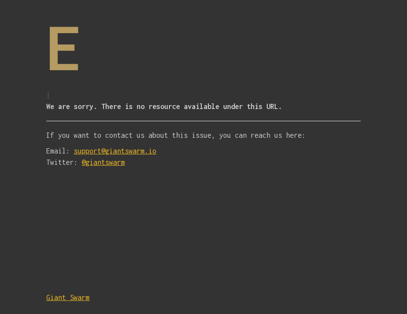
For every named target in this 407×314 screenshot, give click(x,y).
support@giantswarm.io (115, 151)
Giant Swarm (68, 297)
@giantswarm (103, 162)
